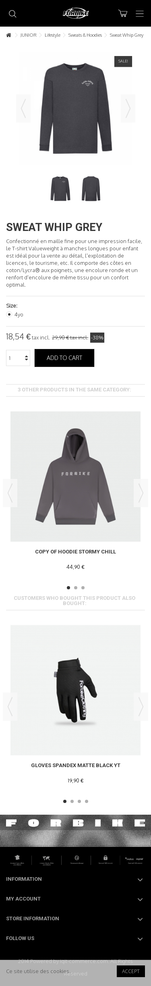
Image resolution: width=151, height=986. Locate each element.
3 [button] (83, 587)
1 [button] (68, 587)
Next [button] (128, 108)
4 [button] (86, 801)
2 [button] (75, 587)
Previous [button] (23, 108)
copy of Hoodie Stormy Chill (75, 552)
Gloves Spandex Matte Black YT (75, 765)
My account (23, 899)
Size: (12, 305)
